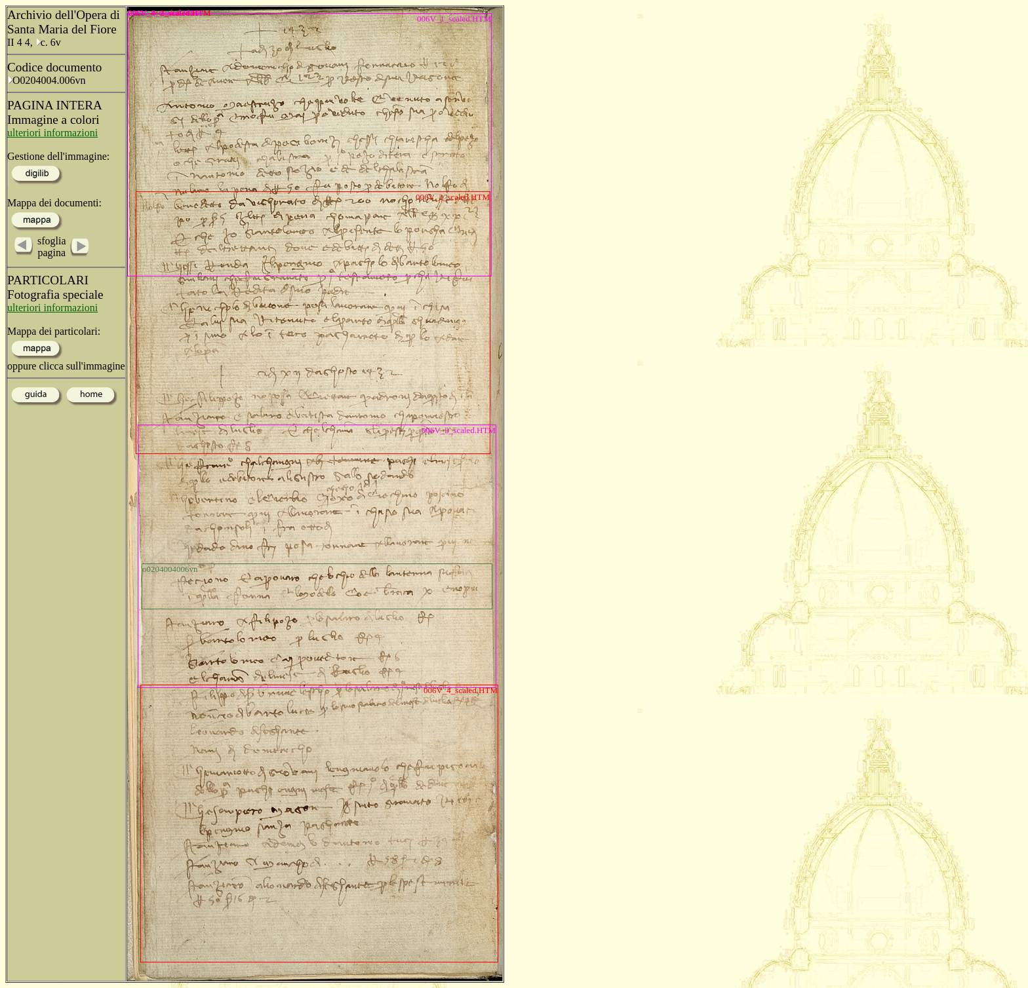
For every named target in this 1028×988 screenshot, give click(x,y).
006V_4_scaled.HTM (461, 690)
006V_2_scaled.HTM (453, 197)
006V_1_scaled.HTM (454, 19)
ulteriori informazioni (52, 132)
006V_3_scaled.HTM (459, 430)
